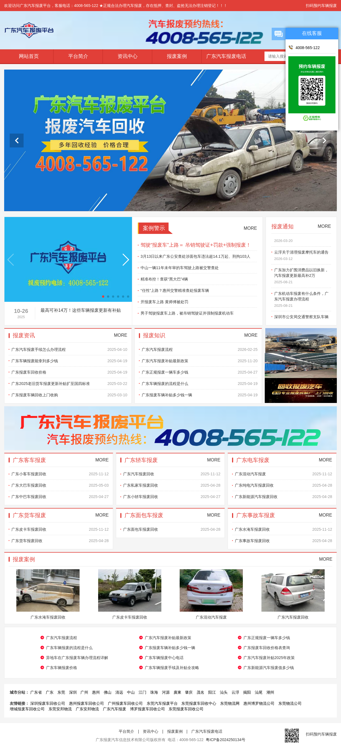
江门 (142, 692)
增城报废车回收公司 (27, 709)
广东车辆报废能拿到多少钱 (69, 360)
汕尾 (259, 692)
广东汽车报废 (114, 709)
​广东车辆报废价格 (61, 667)
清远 (119, 692)
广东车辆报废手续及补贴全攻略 (172, 667)
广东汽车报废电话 (226, 56)
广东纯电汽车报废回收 (283, 485)
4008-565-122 (304, 47)
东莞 (61, 692)
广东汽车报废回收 (171, 473)
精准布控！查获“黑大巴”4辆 (164, 279)
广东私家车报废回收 (171, 485)
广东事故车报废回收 (283, 540)
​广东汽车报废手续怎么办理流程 (69, 349)
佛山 (107, 692)
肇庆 (189, 692)
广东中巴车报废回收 (60, 496)
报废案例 (177, 56)
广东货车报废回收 (60, 540)
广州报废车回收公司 (125, 703)
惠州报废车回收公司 (86, 703)
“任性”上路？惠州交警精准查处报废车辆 (175, 290)
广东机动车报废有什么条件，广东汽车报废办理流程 (302, 301)
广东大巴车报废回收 (60, 485)
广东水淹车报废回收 (283, 529)
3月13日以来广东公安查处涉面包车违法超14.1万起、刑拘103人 (195, 256)
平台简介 (78, 56)
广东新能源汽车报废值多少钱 (268, 667)
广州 (84, 692)
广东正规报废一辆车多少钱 (200, 372)
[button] (103, 296)
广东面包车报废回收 (171, 529)
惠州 (96, 692)
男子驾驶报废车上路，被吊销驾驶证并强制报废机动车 (187, 313)
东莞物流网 (230, 703)
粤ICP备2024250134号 (225, 739)
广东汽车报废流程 (200, 349)
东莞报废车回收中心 (198, 703)
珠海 (154, 692)
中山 (131, 692)
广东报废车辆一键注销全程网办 (302, 239)
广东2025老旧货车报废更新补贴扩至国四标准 (69, 383)
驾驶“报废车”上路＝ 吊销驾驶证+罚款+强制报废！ (196, 245)
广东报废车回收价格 (69, 372)
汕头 (224, 692)
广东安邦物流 (87, 709)
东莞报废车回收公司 (186, 709)
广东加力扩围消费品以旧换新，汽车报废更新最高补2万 (302, 278)
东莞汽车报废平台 (162, 703)
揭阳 (247, 692)
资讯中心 (128, 56)
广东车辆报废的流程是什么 (200, 383)
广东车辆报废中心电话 (164, 657)
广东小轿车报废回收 (171, 496)
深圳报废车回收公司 (47, 703)
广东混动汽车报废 (283, 473)
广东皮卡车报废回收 (60, 529)
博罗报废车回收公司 (147, 709)
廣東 (177, 692)
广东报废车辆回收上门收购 (69, 394)
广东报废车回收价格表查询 (266, 647)
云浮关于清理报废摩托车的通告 (302, 257)
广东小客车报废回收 (60, 473)
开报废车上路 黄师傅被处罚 (164, 302)
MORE (250, 228)
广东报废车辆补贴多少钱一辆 (200, 394)
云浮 (235, 692)
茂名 (200, 692)
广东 (50, 692)
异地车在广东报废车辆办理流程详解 (77, 657)
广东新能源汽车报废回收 (283, 496)
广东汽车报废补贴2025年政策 (269, 657)
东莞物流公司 (290, 703)
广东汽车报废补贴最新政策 (200, 360)
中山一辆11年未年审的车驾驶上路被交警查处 (180, 267)
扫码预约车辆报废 (321, 5)
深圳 (73, 692)
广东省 (36, 692)
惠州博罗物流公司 (258, 703)
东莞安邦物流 (60, 709)
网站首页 (29, 56)
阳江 (212, 692)
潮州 (270, 692)
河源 (166, 692)
